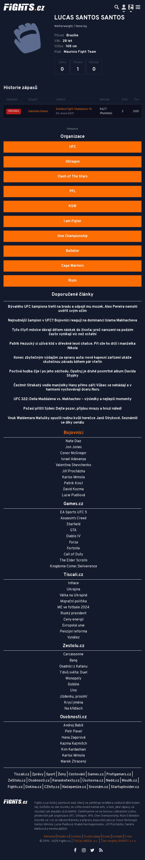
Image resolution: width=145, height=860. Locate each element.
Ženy (62, 774)
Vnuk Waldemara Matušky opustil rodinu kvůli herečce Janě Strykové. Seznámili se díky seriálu (72, 420)
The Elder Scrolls (73, 560)
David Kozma (73, 489)
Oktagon (73, 162)
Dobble (73, 684)
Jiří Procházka (73, 471)
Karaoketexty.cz (66, 780)
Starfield (73, 524)
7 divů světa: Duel (73, 672)
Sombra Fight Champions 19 (74, 109)
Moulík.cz (129, 780)
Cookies (76, 837)
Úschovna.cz (92, 780)
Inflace (73, 583)
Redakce (63, 837)
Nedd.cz (112, 780)
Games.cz (96, 774)
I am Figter (72, 221)
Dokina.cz (33, 787)
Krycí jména (73, 702)
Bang (73, 660)
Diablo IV (73, 536)
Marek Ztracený (73, 761)
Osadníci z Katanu (73, 666)
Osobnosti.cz (39, 780)
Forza (73, 542)
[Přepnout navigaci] (123, 7)
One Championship (72, 236)
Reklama (49, 837)
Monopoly (73, 678)
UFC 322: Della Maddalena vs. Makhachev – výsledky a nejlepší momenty (73, 399)
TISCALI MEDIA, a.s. (85, 841)
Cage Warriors (72, 266)
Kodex (106, 837)
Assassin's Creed (73, 518)
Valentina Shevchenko (73, 465)
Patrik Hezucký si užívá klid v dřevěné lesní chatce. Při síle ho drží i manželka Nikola (72, 346)
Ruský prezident (73, 613)
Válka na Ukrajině (73, 595)
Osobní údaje (91, 837)
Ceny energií (73, 619)
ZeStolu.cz (17, 780)
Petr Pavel (73, 731)
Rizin (72, 280)
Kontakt (118, 837)
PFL (73, 191)
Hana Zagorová (73, 737)
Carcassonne (73, 654)
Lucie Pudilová (73, 495)
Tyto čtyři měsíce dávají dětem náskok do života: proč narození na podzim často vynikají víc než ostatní (72, 332)
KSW (72, 206)
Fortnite (73, 548)
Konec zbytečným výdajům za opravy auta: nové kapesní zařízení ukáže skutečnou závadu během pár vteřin (73, 360)
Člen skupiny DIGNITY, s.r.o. (118, 841)
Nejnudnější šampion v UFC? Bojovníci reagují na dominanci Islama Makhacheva (72, 320)
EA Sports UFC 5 (73, 512)
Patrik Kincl (73, 483)
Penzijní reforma (73, 631)
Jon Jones (73, 447)
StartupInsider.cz (125, 787)
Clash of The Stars (73, 176)
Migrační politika (73, 601)
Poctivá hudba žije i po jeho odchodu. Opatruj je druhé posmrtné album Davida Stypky (72, 373)
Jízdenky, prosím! (73, 697)
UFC (72, 147)
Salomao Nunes (38, 111)
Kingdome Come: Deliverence (73, 566)
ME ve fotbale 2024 (73, 607)
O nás (128, 837)
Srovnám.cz (98, 787)
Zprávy (37, 774)
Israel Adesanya (73, 459)
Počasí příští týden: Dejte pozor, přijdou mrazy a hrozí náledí (72, 409)
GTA (73, 530)
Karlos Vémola (73, 477)
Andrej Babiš (73, 725)
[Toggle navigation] (137, 7)
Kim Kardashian (73, 749)
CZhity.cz (52, 787)
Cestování (77, 774)
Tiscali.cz (21, 774)
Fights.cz (15, 787)
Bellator (72, 251)
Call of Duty (73, 554)
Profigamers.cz (118, 774)
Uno (73, 690)
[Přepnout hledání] (116, 7)
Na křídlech (73, 708)
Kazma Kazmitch (73, 743)
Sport (50, 774)
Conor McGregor (73, 453)
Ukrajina (73, 589)
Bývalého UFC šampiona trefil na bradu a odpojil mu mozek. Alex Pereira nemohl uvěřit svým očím (72, 309)
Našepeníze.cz (74, 787)
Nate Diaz (73, 441)
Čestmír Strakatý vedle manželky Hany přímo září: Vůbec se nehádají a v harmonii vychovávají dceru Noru (72, 387)
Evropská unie (73, 625)
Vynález (73, 637)
